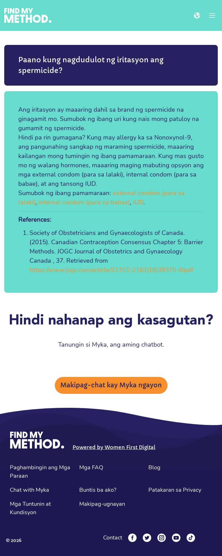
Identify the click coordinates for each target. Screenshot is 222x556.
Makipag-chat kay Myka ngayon (111, 385)
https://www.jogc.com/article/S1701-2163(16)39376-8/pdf (111, 270)
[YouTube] (176, 538)
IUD (138, 202)
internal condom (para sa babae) (84, 202)
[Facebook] (132, 538)
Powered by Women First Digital (114, 447)
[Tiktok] (191, 538)
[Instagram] (161, 538)
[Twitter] (147, 538)
